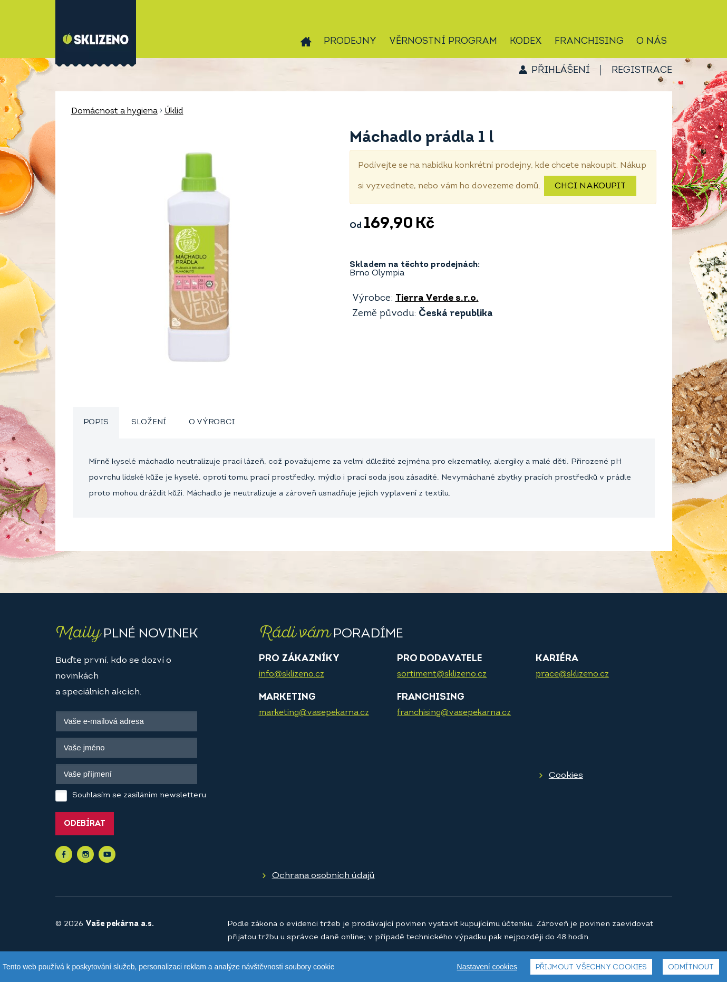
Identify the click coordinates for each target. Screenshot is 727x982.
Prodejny (350, 41)
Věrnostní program (443, 41)
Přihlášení (560, 70)
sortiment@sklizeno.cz (442, 674)
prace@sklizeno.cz (572, 674)
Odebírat (84, 824)
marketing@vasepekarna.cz (314, 713)
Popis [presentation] (96, 422)
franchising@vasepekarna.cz (454, 713)
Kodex (526, 41)
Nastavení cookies (487, 966)
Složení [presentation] (148, 422)
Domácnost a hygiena (114, 111)
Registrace (642, 70)
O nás (651, 41)
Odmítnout (691, 967)
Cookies (566, 775)
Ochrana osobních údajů (323, 875)
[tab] (96, 423)
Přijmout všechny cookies (591, 967)
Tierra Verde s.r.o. (437, 298)
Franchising (589, 41)
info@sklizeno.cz (291, 674)
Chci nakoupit (590, 186)
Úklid (173, 111)
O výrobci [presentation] (212, 422)
